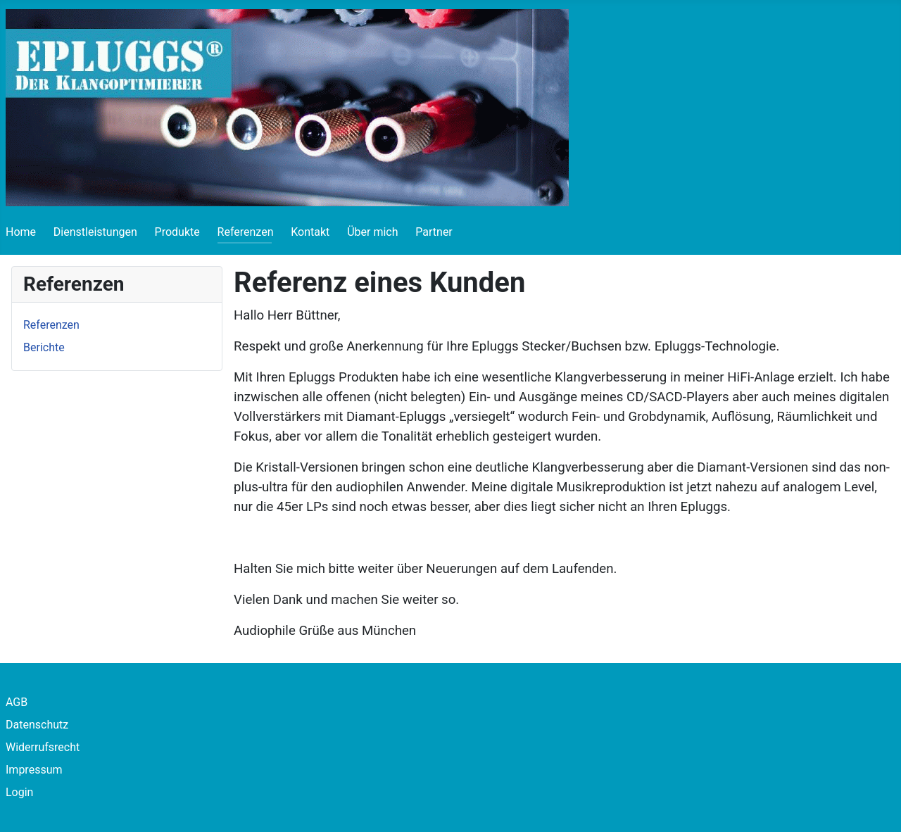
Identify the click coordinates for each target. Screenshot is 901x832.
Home (21, 232)
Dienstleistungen (95, 232)
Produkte (177, 232)
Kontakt (310, 232)
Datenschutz (37, 724)
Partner (434, 232)
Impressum (34, 769)
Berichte (44, 347)
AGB (16, 702)
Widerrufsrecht (43, 747)
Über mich (372, 232)
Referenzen (246, 232)
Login (19, 792)
